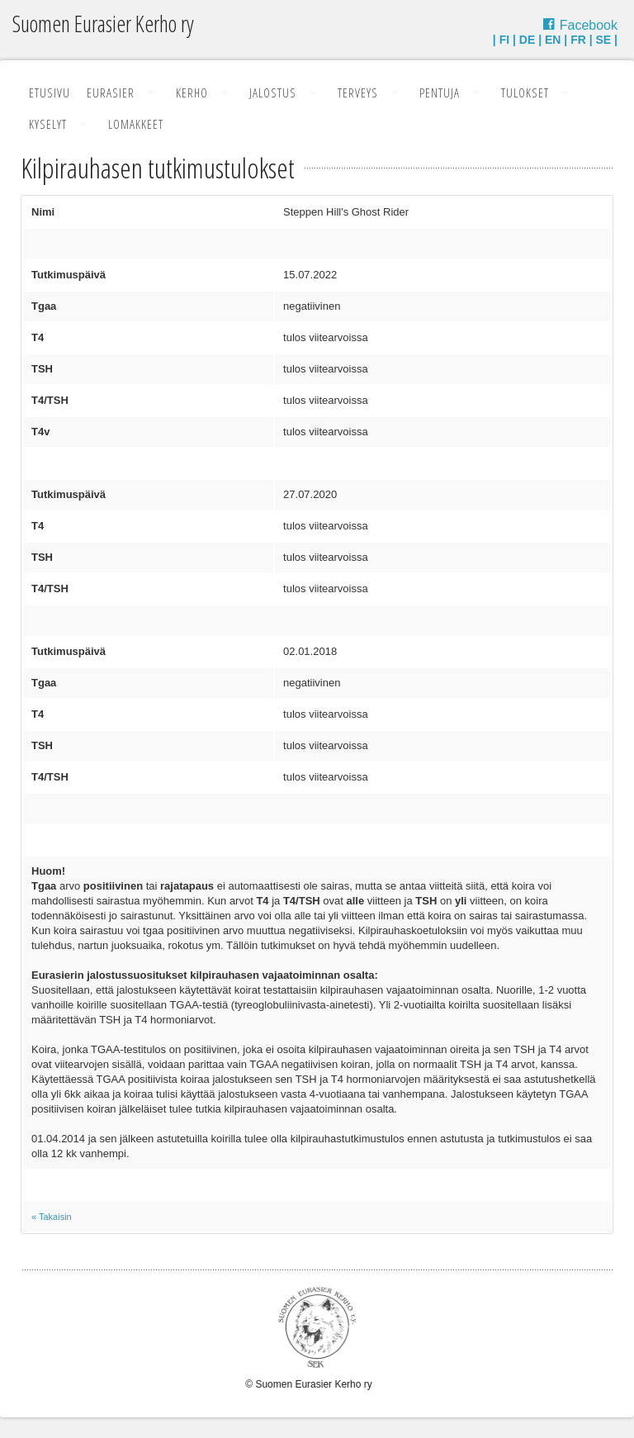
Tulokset (525, 92)
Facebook (588, 25)
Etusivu (49, 92)
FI (504, 39)
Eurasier (111, 92)
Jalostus (272, 92)
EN (553, 39)
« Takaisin (51, 1217)
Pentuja (439, 92)
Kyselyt (48, 124)
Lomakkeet (135, 124)
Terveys (358, 92)
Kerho (192, 92)
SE (604, 39)
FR (578, 39)
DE (527, 39)
